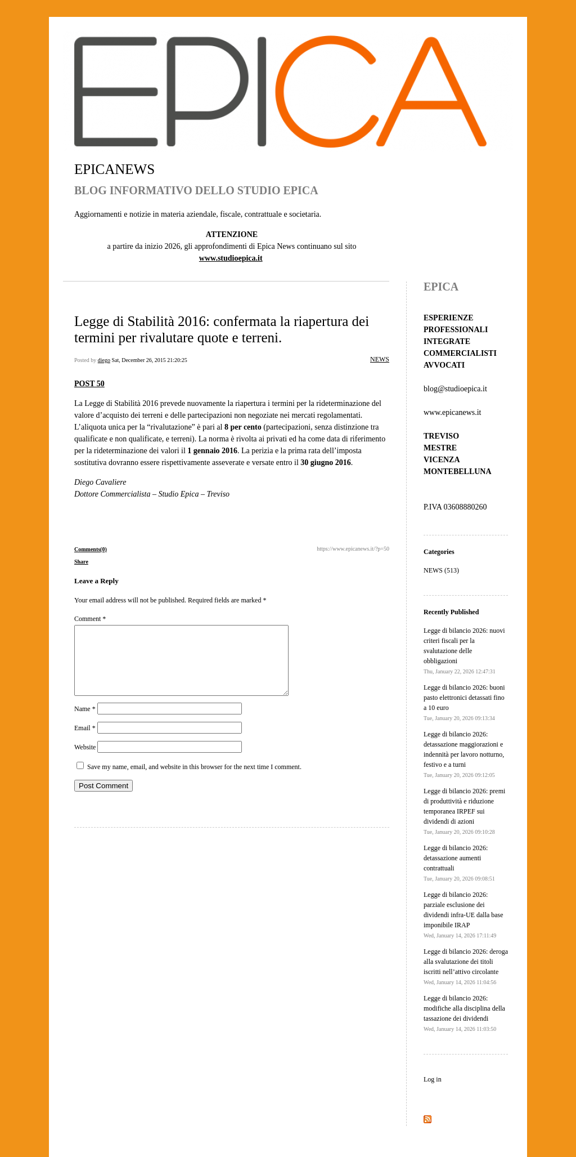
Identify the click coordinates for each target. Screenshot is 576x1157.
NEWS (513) (441, 570)
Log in (433, 1079)
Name (85, 722)
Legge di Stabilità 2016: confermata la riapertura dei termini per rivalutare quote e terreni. (221, 329)
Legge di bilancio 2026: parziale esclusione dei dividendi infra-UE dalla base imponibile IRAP (463, 915)
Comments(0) (90, 549)
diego (104, 360)
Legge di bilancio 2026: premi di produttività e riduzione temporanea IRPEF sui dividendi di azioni (464, 811)
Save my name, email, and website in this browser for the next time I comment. (194, 780)
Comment (90, 619)
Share (81, 562)
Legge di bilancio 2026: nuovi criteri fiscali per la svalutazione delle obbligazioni (464, 650)
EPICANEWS (114, 169)
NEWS (379, 359)
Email (85, 741)
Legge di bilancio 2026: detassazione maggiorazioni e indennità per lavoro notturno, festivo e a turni (464, 754)
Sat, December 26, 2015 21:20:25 (149, 360)
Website (85, 761)
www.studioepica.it (231, 258)
